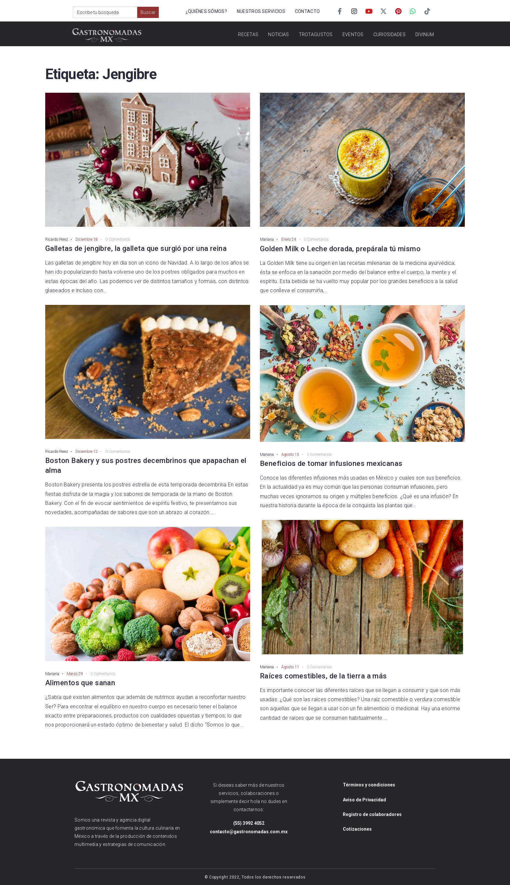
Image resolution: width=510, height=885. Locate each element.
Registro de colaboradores (372, 814)
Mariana (52, 674)
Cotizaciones (357, 829)
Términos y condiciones (369, 784)
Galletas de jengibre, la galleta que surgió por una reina (136, 248)
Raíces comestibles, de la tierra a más (323, 676)
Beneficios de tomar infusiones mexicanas (331, 463)
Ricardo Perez (56, 239)
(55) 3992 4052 (248, 823)
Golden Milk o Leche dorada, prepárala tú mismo (340, 249)
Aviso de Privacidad (364, 799)
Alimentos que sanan (80, 683)
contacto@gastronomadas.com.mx (249, 831)
